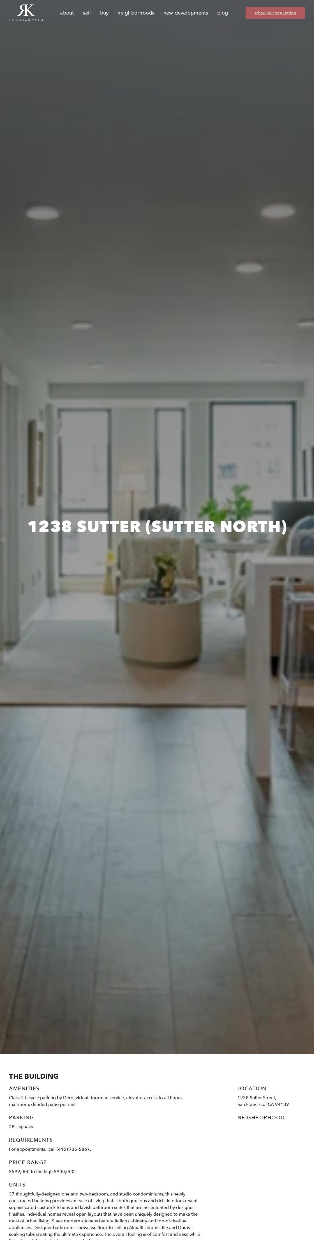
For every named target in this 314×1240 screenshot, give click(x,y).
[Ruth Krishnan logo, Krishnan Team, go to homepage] (26, 12)
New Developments (185, 13)
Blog (222, 13)
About (67, 13)
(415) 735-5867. (74, 1149)
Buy (104, 13)
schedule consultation (275, 13)
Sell (87, 13)
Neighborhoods (135, 13)
